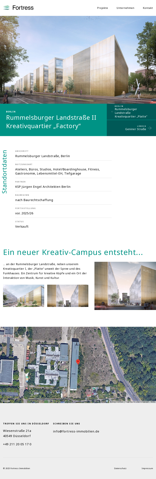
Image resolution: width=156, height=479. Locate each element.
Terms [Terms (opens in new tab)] (153, 402)
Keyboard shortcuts (116, 402)
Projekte (102, 8)
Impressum (147, 468)
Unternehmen (125, 8)
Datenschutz (120, 468)
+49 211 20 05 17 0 (17, 444)
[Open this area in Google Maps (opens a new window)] (6, 401)
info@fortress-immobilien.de (76, 431)
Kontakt (148, 8)
